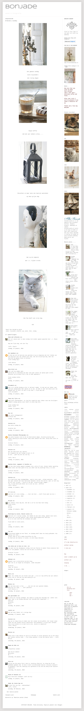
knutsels (66, 440)
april (69, 505)
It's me (10, 492)
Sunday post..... (74, 257)
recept (66, 455)
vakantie (66, 462)
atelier (77, 411)
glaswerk (66, 427)
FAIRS (69, 421)
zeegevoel (66, 478)
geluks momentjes (71, 424)
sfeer (66, 458)
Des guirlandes (12, 595)
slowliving (66, 460)
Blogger (60, 705)
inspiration (75, 431)
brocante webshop (69, 418)
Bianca (10, 584)
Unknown (10, 559)
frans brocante (74, 422)
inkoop (66, 431)
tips (71, 461)
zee (78, 476)
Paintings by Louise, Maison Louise (19, 514)
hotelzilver (76, 430)
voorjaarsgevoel (69, 468)
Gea (9, 413)
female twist (75, 421)
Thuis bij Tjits (13, 398)
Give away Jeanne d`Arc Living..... (75, 340)
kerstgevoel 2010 (71, 437)
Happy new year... (74, 372)
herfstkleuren (68, 430)
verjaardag (76, 464)
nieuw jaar (67, 450)
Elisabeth (11, 385)
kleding (77, 439)
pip (23, 331)
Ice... (69, 515)
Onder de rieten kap (14, 683)
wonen (66, 475)
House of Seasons (13, 674)
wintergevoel (72, 473)
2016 (67, 487)
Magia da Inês (12, 645)
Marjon (10, 632)
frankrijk (66, 422)
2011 (67, 529)
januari (69, 509)
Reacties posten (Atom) (21, 697)
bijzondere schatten (15, 331)
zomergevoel (67, 479)
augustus (70, 498)
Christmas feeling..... (75, 357)
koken (72, 440)
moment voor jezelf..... (71, 448)
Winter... (70, 513)
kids (71, 439)
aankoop (71, 409)
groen (73, 427)
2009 (67, 533)
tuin (77, 461)
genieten (67, 425)
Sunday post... (73, 286)
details (77, 419)
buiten (77, 418)
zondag (34, 331)
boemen (77, 414)
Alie (9, 661)
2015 (67, 520)
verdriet (66, 464)
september (70, 496)
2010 (67, 531)
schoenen (66, 456)
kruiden (77, 440)
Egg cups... (74, 298)
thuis (65, 461)
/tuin (65, 409)
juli (68, 500)
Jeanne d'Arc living (71, 433)
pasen (65, 452)
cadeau (66, 419)
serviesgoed (76, 456)
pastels (71, 452)
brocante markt (74, 416)
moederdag (76, 444)
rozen (77, 455)
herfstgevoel (74, 428)
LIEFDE (77, 443)
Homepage (33, 695)
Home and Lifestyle (14, 337)
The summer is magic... (74, 312)
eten (65, 421)
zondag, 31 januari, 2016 (15, 678)
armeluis (66, 411)
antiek (77, 409)
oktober (69, 494)
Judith (10, 610)
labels (65, 441)
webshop (67, 472)
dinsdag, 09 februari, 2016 (16, 689)
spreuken (76, 460)
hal (78, 427)
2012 (67, 527)
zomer (77, 478)
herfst (66, 428)
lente (77, 442)
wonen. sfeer (28, 331)
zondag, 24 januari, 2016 (15, 348)
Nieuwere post (10, 695)
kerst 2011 (76, 434)
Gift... (73, 272)
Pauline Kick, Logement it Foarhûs (18, 464)
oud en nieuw (75, 450)
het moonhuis (12, 353)
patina (77, 451)
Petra (9, 574)
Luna (65, 444)
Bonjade (21, 6)
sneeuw (71, 460)
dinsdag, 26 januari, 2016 (16, 579)
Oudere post (56, 695)
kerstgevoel (67, 436)
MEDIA (70, 444)
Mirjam (10, 500)
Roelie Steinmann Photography (17, 435)
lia (9, 531)
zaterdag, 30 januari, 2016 (16, 640)
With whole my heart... (74, 326)
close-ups (72, 419)
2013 (67, 525)
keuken (66, 439)
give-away (76, 425)
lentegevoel (68, 443)
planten (69, 453)
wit (78, 473)
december (70, 489)
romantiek (71, 455)
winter (66, 473)
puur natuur (75, 453)
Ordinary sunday (71, 511)
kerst (70, 434)
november (70, 491)
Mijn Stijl (11, 369)
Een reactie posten (12, 692)
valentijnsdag (75, 462)
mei (68, 502)
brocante (66, 416)
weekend (76, 471)
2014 (67, 522)
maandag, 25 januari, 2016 (16, 554)
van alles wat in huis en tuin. (17, 546)
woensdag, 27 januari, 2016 (16, 614)
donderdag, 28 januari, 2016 (16, 627)
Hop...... (74, 244)
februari (70, 507)
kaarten (66, 434)
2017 (67, 485)
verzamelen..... (69, 465)
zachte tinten (72, 476)
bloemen (67, 415)
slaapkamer (76, 458)
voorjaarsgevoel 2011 (71, 470)
